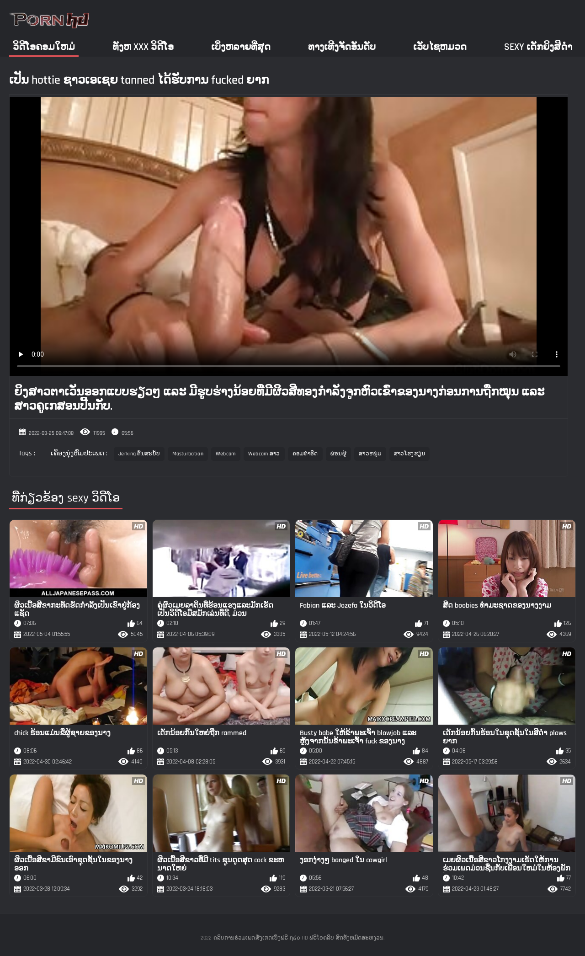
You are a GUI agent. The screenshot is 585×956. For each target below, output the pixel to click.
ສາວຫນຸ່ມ (370, 453)
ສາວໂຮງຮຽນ (409, 453)
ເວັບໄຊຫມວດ (440, 47)
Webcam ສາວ (264, 453)
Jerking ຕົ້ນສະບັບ (139, 453)
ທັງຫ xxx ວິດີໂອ (143, 47)
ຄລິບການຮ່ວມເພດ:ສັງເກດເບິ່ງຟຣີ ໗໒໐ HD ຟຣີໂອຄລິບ (273, 938)
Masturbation (187, 453)
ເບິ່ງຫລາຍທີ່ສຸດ (241, 47)
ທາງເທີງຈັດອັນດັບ (342, 47)
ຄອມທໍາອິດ (305, 453)
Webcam (226, 453)
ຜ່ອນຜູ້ (338, 453)
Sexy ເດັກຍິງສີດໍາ (538, 47)
